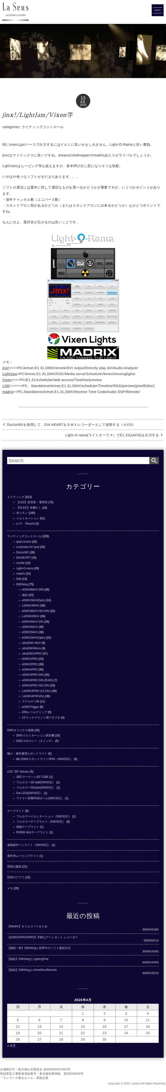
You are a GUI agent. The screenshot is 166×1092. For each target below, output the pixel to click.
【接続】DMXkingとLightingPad (27, 959)
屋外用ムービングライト (23, 856)
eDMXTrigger (30, 707)
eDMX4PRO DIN (32, 674)
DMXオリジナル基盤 (20, 730)
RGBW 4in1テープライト (32, 832)
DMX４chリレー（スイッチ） (35, 741)
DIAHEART (23, 557)
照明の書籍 (14, 866)
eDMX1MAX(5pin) (33, 600)
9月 (83, 102)
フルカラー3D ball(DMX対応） (35, 782)
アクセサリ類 (30, 701)
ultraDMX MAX (31, 643)
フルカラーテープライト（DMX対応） (41, 821)
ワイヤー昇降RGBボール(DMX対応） (40, 798)
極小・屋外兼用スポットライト (27, 753)
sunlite (20, 563)
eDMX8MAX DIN (32, 589)
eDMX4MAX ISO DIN (35, 611)
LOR (6, 386)
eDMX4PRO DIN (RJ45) (37, 680)
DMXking (22, 584)
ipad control (23, 541)
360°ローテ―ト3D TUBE (32, 777)
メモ (10, 888)
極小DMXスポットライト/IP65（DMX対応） (44, 759)
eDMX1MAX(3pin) (33, 637)
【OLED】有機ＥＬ (28, 507)
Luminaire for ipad (27, 547)
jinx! (5, 368)
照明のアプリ (15, 877)
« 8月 (11, 1045)
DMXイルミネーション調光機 (35, 735)
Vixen (6, 380)
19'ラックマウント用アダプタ (41, 717)
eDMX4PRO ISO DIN (35, 685)
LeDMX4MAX (30, 605)
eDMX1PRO (30, 658)
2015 (83, 105)
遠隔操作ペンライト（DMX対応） (29, 845)
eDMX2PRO (30, 664)
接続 (25, 595)
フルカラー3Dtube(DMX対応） (36, 787)
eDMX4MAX (30, 627)
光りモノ (22, 513)
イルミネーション (27, 518)
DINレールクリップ (34, 712)
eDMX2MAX (30, 632)
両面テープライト (27, 827)
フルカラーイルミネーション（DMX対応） (43, 816)
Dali (18, 579)
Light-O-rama (24, 568)
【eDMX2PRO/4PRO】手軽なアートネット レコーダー (42, 937)
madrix (7, 392)
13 (82, 98)
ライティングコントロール (43, 127)
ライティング (15, 497)
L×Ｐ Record (25, 523)
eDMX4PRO (30, 669)
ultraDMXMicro (31, 648)
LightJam (9, 374)
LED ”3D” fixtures (18, 771)
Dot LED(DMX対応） (29, 793)
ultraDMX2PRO (32, 653)
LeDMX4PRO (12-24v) (36, 691)
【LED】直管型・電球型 (32, 502)
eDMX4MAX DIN (32, 621)
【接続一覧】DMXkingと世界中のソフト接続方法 (38, 948)
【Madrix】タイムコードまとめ (27, 926)
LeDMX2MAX (30, 616)
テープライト (15, 811)
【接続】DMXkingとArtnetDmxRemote (32, 970)
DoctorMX (22, 552)
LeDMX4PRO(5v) (33, 696)
